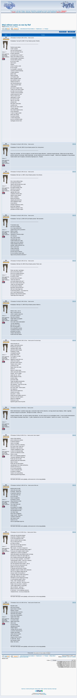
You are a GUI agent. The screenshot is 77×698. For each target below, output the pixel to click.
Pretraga (23, 11)
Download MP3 (38, 12)
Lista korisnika (40, 11)
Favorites (23, 12)
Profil (20, 12)
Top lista (33, 12)
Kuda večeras (49, 688)
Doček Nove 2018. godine (30, 688)
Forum (15, 11)
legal (55, 688)
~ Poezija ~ (46, 28)
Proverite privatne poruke (52, 11)
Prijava (59, 11)
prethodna (7, 26)
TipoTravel (45, 688)
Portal (12, 11)
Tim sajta (45, 11)
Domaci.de (43, 693)
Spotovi (48, 12)
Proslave (42, 688)
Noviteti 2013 (53, 12)
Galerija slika (28, 12)
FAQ (17, 12)
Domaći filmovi (33, 11)
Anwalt (53, 688)
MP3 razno (44, 12)
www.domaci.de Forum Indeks (27, 28)
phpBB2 (45, 694)
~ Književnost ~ (38, 28)
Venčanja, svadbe (37, 688)
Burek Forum (24, 688)
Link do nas (28, 11)
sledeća (16, 26)
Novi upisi (19, 11)
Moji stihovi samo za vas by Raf (16, 25)
